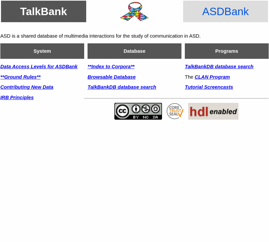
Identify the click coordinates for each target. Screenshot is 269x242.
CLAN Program (212, 77)
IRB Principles (17, 97)
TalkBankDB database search (122, 87)
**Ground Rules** (20, 77)
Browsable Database (112, 77)
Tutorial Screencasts (209, 87)
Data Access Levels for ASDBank (38, 66)
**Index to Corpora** (111, 66)
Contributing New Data (26, 87)
